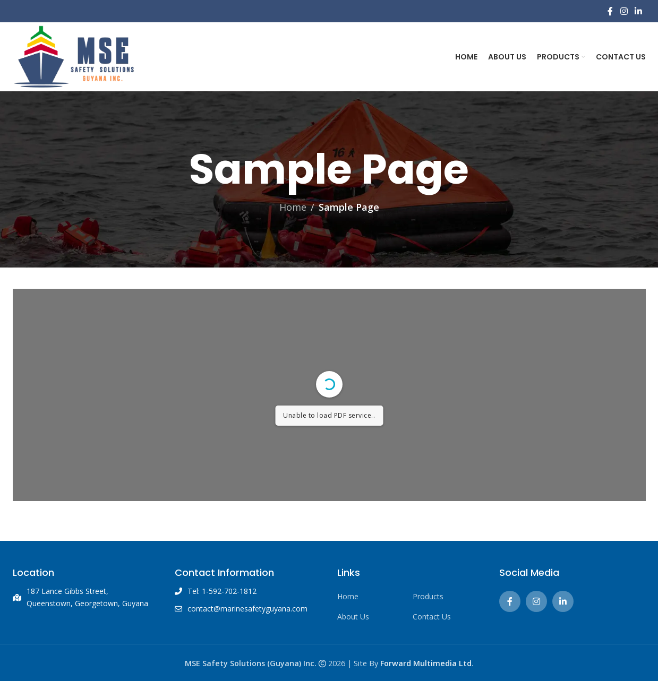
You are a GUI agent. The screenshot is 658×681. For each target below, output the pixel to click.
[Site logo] (74, 55)
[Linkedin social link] (638, 11)
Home (292, 207)
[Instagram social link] (624, 11)
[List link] (367, 596)
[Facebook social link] (610, 11)
